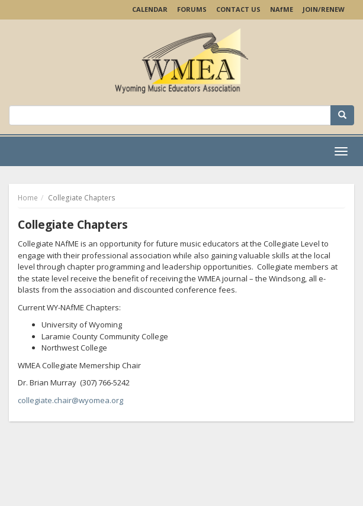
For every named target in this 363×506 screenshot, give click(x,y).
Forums (192, 9)
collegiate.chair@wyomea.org (70, 400)
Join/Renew (324, 9)
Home (28, 198)
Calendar (150, 9)
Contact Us (238, 9)
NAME (281, 9)
